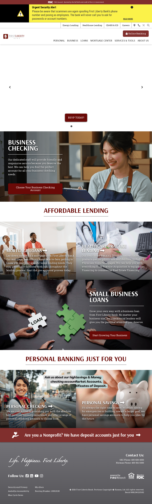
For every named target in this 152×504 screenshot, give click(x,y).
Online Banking (137, 33)
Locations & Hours (134, 25)
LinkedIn (31, 476)
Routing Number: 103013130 (47, 491)
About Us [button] (143, 40)
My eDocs (39, 487)
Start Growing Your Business (110, 335)
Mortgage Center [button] (101, 40)
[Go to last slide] (10, 87)
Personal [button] (59, 40)
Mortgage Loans (24, 250)
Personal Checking (26, 406)
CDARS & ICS (112, 25)
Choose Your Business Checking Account (35, 189)
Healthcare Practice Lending (104, 248)
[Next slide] (142, 87)
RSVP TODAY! (76, 117)
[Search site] (148, 25)
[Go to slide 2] (74, 126)
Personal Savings (100, 402)
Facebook (27, 476)
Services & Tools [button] (125, 40)
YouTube (37, 476)
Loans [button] (84, 40)
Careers (125, 25)
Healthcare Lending (92, 25)
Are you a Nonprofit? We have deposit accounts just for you (79, 435)
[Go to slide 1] (71, 126)
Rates (144, 25)
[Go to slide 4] (81, 126)
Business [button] (72, 40)
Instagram (41, 476)
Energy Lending (70, 25)
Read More (128, 19)
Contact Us (139, 25)
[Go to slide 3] (77, 126)
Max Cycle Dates (15, 495)
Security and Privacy (17, 487)
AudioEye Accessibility (18, 491)
